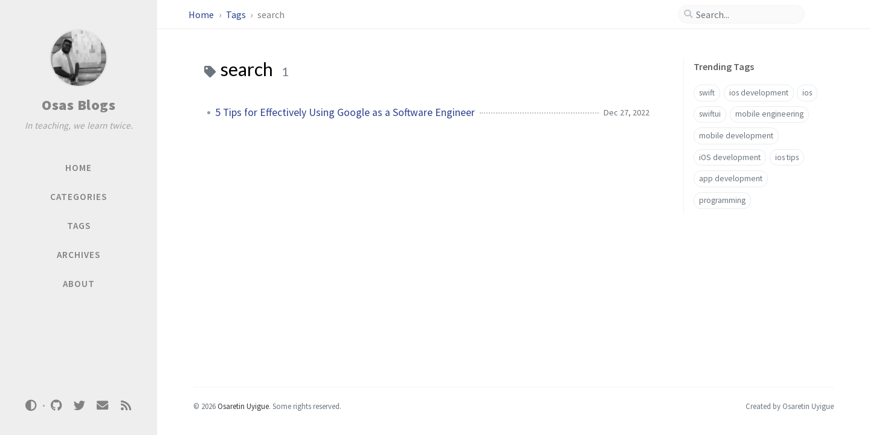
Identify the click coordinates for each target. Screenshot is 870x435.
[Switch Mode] (31, 405)
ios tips (787, 157)
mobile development (736, 135)
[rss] (125, 405)
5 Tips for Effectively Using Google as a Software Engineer (345, 112)
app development (730, 178)
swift (707, 93)
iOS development (730, 157)
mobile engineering (769, 114)
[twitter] (79, 405)
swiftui (710, 114)
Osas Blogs (78, 104)
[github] (56, 405)
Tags (237, 14)
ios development (758, 93)
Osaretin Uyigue (243, 406)
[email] (102, 405)
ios (807, 93)
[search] (746, 14)
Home (202, 14)
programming (722, 200)
